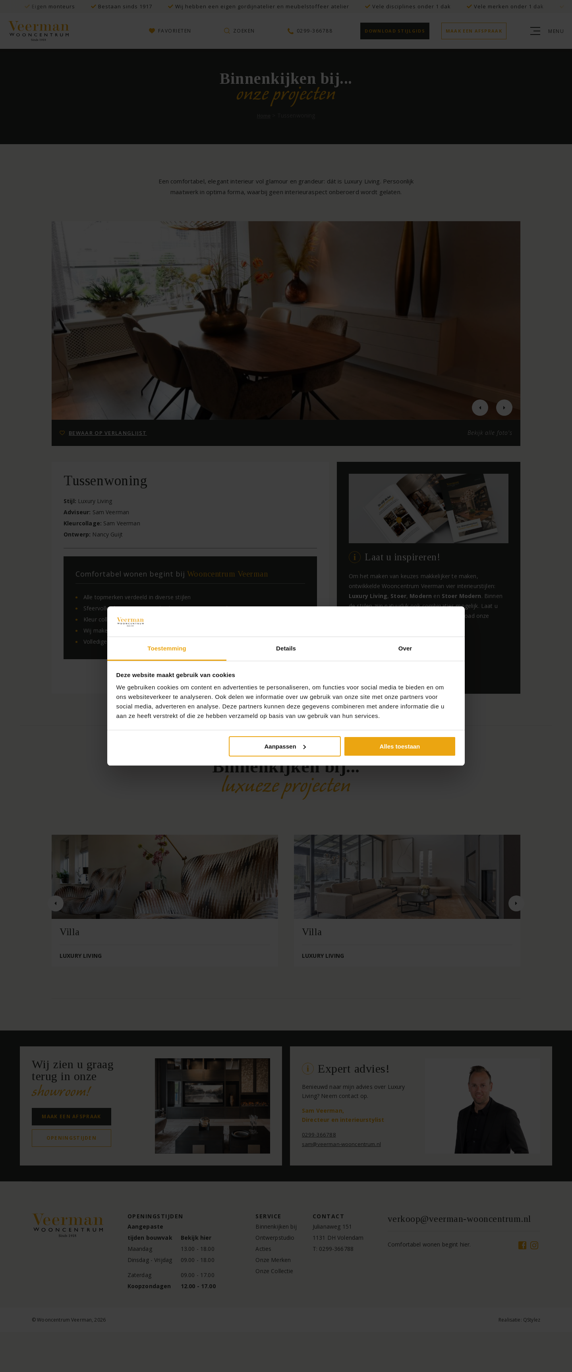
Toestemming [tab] (166, 648)
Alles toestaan (400, 746)
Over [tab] (405, 648)
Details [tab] (286, 648)
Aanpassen (285, 746)
